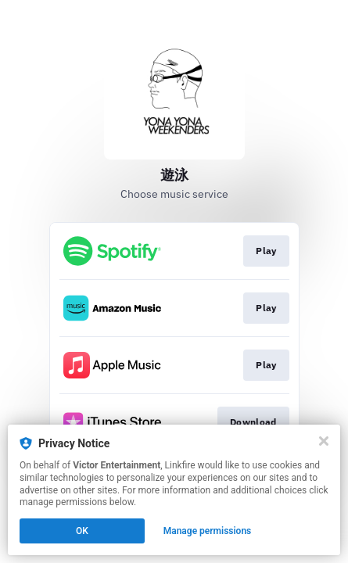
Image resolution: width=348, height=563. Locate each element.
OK (82, 530)
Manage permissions (207, 530)
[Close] (323, 441)
